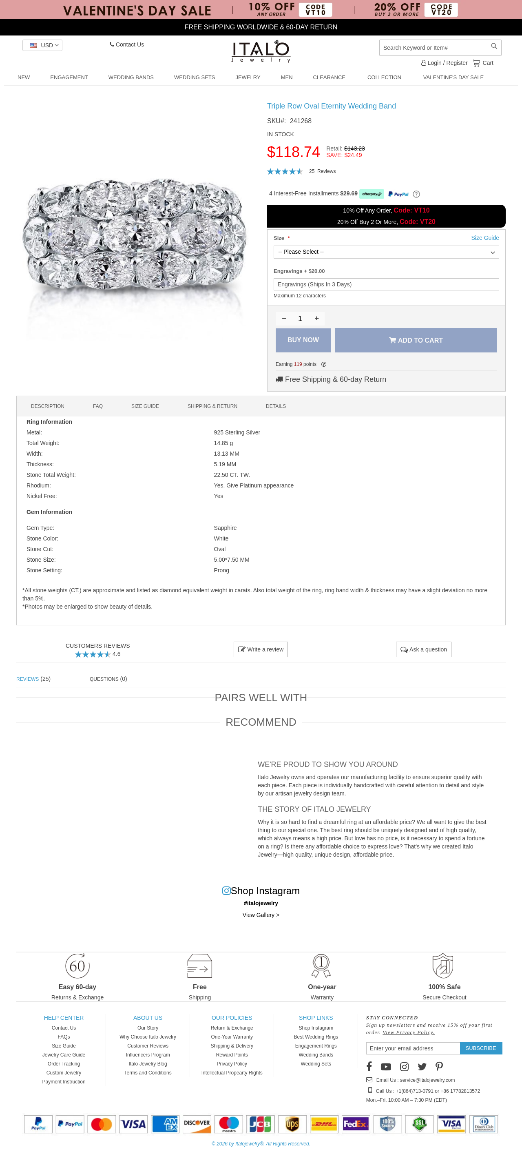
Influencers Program (148, 1055)
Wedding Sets (316, 1064)
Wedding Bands (316, 1055)
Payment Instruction (64, 1082)
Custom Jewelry (63, 1073)
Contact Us (127, 44)
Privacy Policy (232, 1064)
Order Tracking (64, 1064)
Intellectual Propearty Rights (232, 1073)
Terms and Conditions (148, 1073)
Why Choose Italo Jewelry (147, 1037)
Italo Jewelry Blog (148, 1064)
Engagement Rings (316, 1046)
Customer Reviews (147, 1046)
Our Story (147, 1028)
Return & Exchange (232, 1028)
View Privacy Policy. (409, 1032)
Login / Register (444, 63)
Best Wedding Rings (316, 1037)
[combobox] (440, 48)
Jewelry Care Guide (63, 1055)
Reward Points (232, 1055)
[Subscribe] (481, 1048)
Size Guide (64, 1046)
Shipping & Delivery (231, 1046)
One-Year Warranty (232, 1037)
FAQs (64, 1037)
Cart (487, 62)
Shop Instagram (316, 1028)
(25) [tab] (33, 679)
